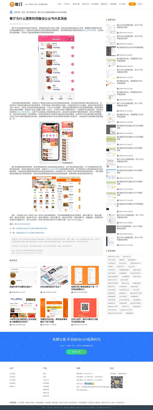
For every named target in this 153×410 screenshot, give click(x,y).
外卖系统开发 (123, 286)
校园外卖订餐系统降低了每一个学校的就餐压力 (84, 288)
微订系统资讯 (31, 12)
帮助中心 (13, 386)
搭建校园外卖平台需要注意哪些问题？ (30, 233)
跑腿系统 (121, 260)
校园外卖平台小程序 (113, 256)
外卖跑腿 (94, 4)
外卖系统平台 (111, 270)
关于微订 (13, 373)
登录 (139, 4)
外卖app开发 (131, 266)
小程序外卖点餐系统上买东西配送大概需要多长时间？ (23, 320)
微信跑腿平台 (111, 303)
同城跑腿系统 (129, 313)
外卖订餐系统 (123, 296)
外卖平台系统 (111, 260)
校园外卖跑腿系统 (113, 276)
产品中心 (67, 4)
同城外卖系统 (111, 273)
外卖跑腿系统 (125, 276)
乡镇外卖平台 (120, 266)
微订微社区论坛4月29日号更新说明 (130, 47)
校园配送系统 (136, 283)
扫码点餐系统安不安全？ (50, 287)
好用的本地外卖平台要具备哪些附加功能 (31, 228)
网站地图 (48, 402)
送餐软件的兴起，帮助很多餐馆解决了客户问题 (53, 320)
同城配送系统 (123, 303)
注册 (132, 4)
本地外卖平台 (125, 306)
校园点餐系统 (132, 260)
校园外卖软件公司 (135, 263)
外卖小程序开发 (112, 310)
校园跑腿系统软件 (124, 270)
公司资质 (13, 380)
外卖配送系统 (136, 306)
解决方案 (76, 4)
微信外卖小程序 (112, 280)
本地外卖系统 (111, 290)
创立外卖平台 (123, 263)
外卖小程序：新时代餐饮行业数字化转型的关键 (84, 320)
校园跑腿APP (123, 293)
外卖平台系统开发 (124, 300)
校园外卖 (104, 4)
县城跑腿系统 (123, 273)
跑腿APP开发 (125, 283)
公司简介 (13, 377)
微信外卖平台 (127, 256)
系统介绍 (85, 4)
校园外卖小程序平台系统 (115, 313)
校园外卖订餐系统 (113, 283)
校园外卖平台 (111, 286)
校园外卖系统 (137, 270)
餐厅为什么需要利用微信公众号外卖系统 (52, 12)
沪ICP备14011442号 (103, 408)
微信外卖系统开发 (135, 273)
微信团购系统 (111, 293)
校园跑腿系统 (111, 296)
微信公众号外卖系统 (88, 30)
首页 (59, 4)
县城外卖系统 (134, 286)
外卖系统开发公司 (124, 290)
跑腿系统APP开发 (113, 306)
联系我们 (13, 383)
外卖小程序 (136, 290)
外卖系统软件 (111, 263)
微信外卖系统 (124, 280)
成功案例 (113, 4)
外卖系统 (110, 266)
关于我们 (122, 4)
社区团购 (46, 383)
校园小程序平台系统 (136, 293)
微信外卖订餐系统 (135, 303)
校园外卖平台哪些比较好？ (21, 287)
